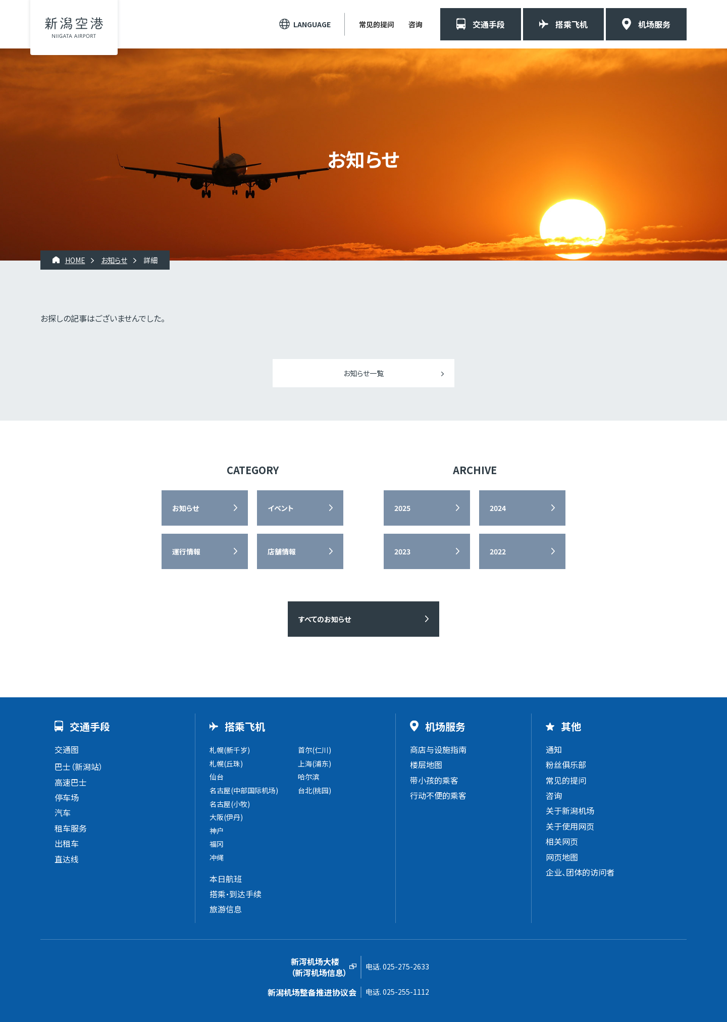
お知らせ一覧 (363, 373)
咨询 (415, 24)
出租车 (67, 843)
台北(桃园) (314, 790)
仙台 (217, 777)
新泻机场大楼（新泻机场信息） (319, 967)
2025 (402, 508)
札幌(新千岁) (230, 750)
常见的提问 (376, 24)
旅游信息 (226, 909)
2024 (498, 508)
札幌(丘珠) (226, 763)
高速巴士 (71, 782)
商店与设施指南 (438, 749)
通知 (554, 749)
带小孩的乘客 (434, 780)
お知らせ (185, 508)
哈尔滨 (308, 777)
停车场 (67, 797)
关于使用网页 (570, 826)
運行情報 (186, 551)
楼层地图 (426, 764)
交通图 (67, 749)
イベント (281, 508)
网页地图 (562, 857)
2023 (402, 551)
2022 (498, 551)
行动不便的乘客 (438, 795)
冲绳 (217, 857)
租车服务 (71, 828)
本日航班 (226, 879)
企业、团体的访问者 (580, 872)
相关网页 (562, 841)
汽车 (63, 812)
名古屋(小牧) (230, 804)
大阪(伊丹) (226, 817)
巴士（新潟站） (79, 766)
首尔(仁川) (314, 750)
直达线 (67, 859)
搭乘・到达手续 (236, 894)
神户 (217, 831)
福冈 (217, 844)
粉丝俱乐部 (566, 764)
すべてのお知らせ (324, 619)
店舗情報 (282, 551)
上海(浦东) (314, 763)
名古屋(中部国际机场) (244, 790)
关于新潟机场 (570, 810)
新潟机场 (74, 27)
